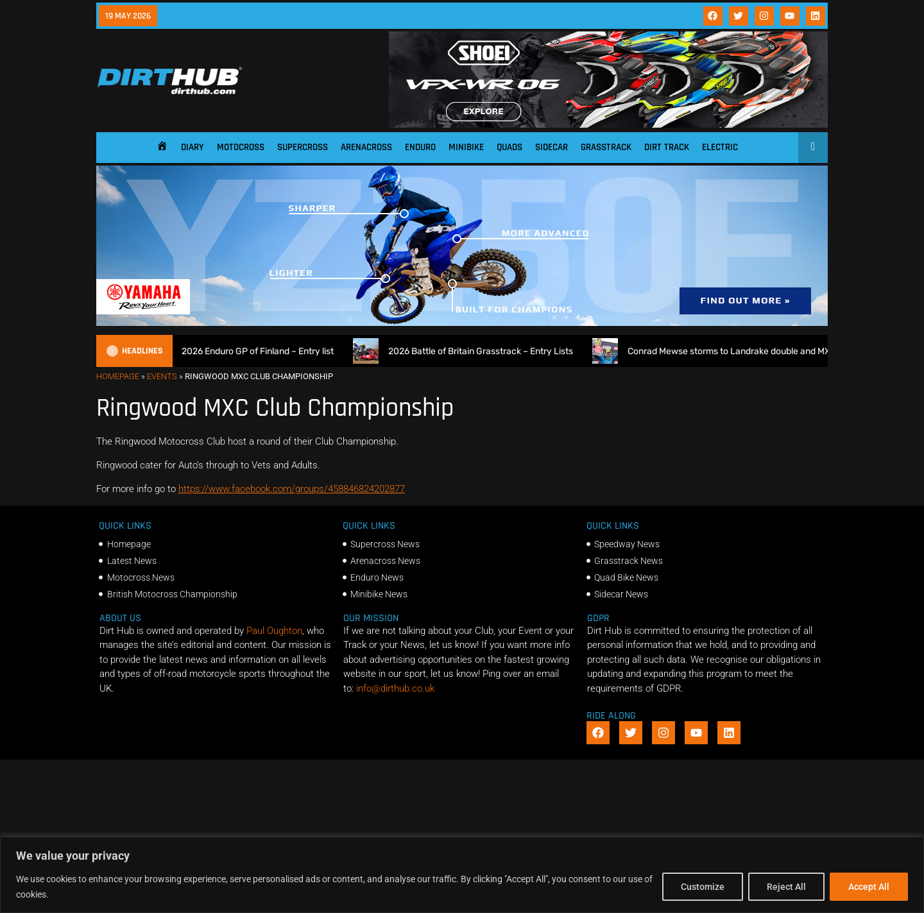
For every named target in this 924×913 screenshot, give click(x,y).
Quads (509, 147)
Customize (702, 887)
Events (162, 376)
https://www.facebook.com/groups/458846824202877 (291, 489)
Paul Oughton (274, 630)
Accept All (868, 887)
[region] (462, 875)
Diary (192, 147)
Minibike (466, 147)
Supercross (302, 147)
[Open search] (813, 146)
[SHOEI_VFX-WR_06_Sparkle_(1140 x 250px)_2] (608, 124)
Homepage (117, 376)
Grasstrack (606, 147)
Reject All (786, 887)
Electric (720, 147)
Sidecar (551, 147)
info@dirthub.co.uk (395, 688)
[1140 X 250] (462, 323)
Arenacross (366, 147)
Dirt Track (666, 147)
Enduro (420, 147)
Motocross (240, 147)
